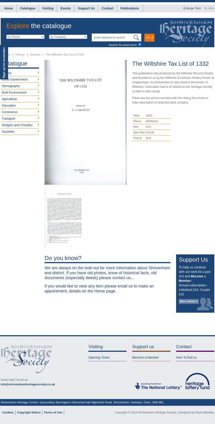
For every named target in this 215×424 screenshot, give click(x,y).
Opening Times (99, 357)
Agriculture (9, 99)
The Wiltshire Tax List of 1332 (65, 54)
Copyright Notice (29, 412)
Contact (107, 8)
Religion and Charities (17, 125)
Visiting (48, 8)
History (20, 54)
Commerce (9, 112)
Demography (11, 86)
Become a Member (145, 357)
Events (65, 8)
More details (187, 301)
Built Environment (14, 92)
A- (206, 8)
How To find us (186, 357)
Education (9, 105)
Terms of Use (53, 412)
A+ (212, 8)
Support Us (86, 8)
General (35, 54)
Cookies (8, 412)
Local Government (14, 79)
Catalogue (27, 8)
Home (8, 8)
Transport (8, 118)
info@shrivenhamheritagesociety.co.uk (28, 384)
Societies (8, 131)
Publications (129, 8)
